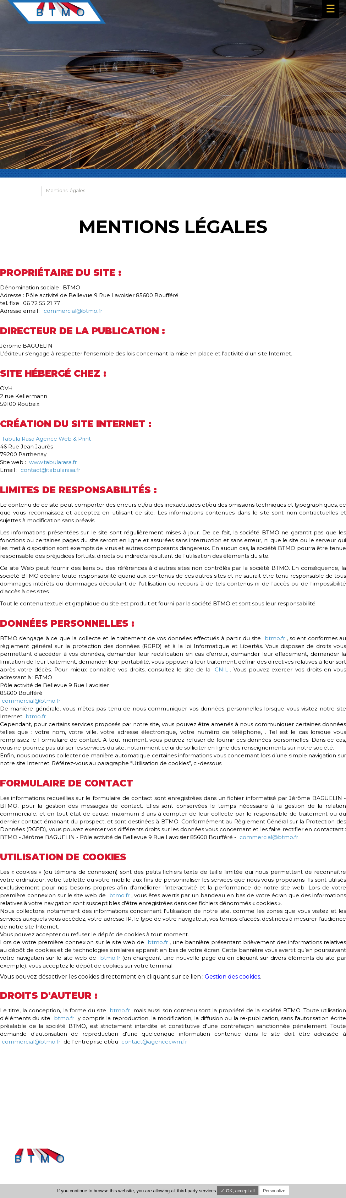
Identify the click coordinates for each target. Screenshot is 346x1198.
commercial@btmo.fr (73, 310)
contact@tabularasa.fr (50, 470)
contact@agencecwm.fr (154, 1041)
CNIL (221, 669)
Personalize (274, 1190)
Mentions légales (319, 1153)
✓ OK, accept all (238, 1190)
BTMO (29, 191)
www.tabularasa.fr (53, 462)
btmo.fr (275, 638)
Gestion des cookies (232, 976)
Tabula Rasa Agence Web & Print (46, 438)
